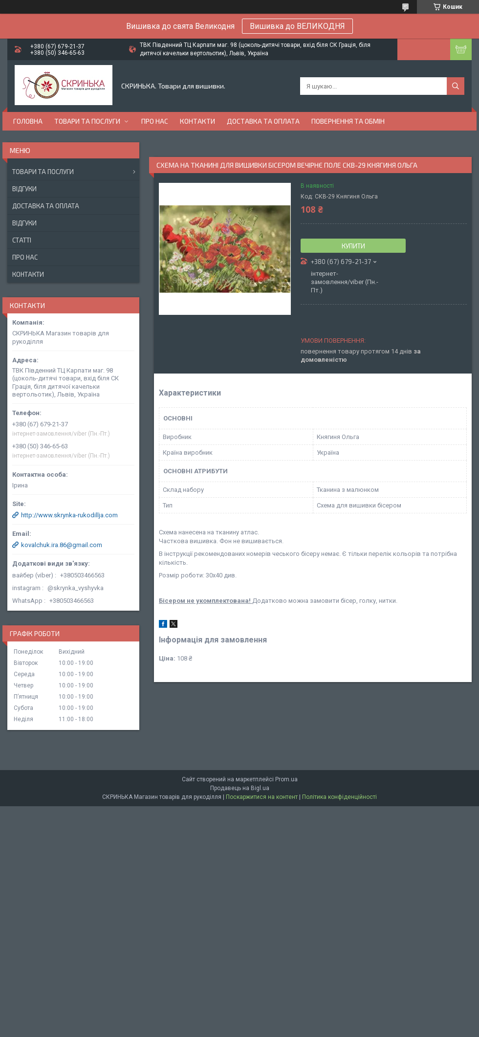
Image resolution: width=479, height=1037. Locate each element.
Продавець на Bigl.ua (239, 788)
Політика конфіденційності (339, 797)
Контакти (197, 121)
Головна (28, 121)
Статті (21, 240)
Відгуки (24, 189)
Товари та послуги (87, 121)
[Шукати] (455, 86)
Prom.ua (286, 779)
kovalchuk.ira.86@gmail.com (61, 545)
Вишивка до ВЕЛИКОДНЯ (297, 26)
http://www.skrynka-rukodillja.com (69, 515)
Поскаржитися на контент (262, 797)
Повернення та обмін (348, 121)
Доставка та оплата (263, 121)
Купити (353, 246)
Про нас (154, 121)
